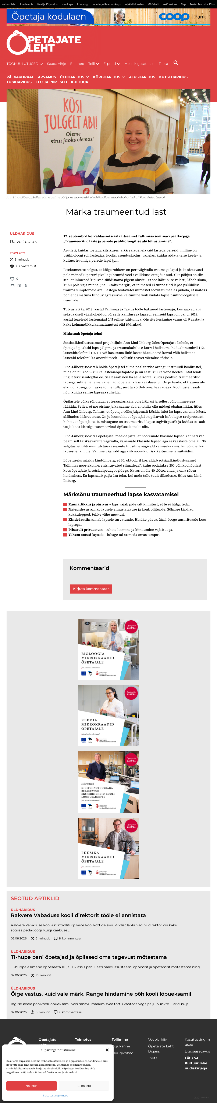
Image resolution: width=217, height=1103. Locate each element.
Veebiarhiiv (157, 1039)
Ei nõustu (84, 1086)
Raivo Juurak (23, 241)
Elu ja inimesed (51, 82)
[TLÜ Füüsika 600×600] (108, 848)
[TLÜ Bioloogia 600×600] (108, 649)
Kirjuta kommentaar (91, 589)
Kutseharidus (173, 77)
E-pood (109, 64)
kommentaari (68, 938)
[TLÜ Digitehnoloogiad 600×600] (108, 782)
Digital (202, 1097)
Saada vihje (56, 64)
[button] (107, 1050)
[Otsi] (175, 62)
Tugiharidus (19, 82)
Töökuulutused (22, 64)
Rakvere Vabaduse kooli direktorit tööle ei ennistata (78, 915)
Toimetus (83, 1039)
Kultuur (79, 82)
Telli (91, 64)
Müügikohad (123, 1053)
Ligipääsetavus (197, 1051)
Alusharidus (142, 77)
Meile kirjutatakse (139, 64)
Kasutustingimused (55, 1095)
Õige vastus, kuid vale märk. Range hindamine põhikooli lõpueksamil (101, 994)
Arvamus (47, 77)
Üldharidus (22, 234)
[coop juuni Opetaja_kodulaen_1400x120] (109, 17)
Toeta (163, 64)
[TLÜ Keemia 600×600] (108, 715)
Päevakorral (20, 77)
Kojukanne (121, 1046)
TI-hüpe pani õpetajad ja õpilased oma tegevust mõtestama (89, 957)
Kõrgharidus (106, 77)
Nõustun (32, 1086)
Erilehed (77, 64)
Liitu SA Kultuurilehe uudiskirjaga (196, 1063)
